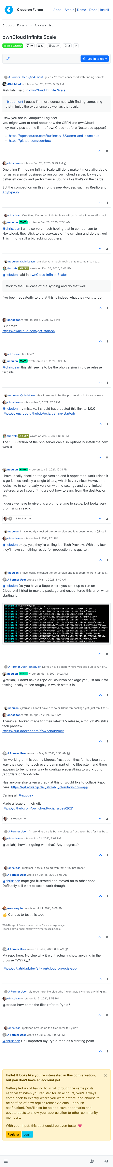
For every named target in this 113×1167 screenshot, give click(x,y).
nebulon (12, 222)
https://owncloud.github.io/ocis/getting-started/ (38, 413)
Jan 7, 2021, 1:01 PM (45, 538)
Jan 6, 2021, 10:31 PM (54, 469)
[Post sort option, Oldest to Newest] (8, 58)
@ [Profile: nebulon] (10, 275)
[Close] (105, 1075)
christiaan (13, 163)
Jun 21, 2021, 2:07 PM (47, 838)
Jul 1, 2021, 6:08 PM (49, 908)
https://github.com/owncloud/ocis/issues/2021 (38, 808)
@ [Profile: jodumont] (35, 77)
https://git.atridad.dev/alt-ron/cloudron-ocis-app (39, 968)
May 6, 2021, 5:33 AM (53, 753)
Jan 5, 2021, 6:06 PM (55, 436)
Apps (57, 10)
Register (13, 1134)
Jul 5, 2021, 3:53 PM (46, 998)
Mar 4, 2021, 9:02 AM (54, 673)
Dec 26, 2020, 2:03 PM (56, 268)
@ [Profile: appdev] (25, 795)
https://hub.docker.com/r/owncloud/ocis (33, 731)
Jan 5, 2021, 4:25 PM (46, 319)
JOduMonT (14, 84)
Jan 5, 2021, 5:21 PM (54, 361)
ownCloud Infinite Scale (47, 90)
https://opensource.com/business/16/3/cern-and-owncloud (54, 136)
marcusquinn (15, 908)
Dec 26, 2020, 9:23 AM (48, 163)
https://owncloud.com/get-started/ (28, 331)
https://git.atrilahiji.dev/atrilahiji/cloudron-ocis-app (49, 787)
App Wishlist (12, 45)
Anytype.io (10, 192)
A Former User (17, 77)
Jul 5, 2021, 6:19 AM (51, 949)
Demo (81, 10)
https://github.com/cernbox (30, 141)
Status (69, 10)
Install (104, 10)
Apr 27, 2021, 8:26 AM (47, 714)
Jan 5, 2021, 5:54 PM (46, 402)
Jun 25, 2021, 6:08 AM (53, 874)
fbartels (12, 268)
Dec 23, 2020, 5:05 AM (49, 84)
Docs (93, 10)
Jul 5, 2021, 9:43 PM (52, 1034)
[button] (6, 1161)
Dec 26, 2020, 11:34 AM (55, 222)
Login (27, 1134)
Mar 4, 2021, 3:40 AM (52, 579)
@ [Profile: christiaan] (11, 228)
